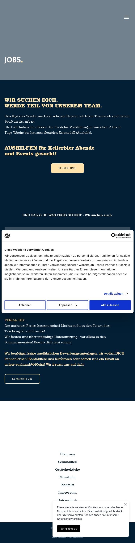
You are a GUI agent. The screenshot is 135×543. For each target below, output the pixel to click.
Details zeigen (113, 293)
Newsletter (67, 477)
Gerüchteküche (67, 470)
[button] (67, 168)
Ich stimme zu (69, 528)
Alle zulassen (110, 305)
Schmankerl (67, 462)
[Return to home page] (30, 17)
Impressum (67, 493)
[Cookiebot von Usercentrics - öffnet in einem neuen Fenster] (114, 236)
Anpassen (67, 305)
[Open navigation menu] (126, 17)
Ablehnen (25, 305)
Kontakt (67, 485)
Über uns (67, 454)
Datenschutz (67, 500)
